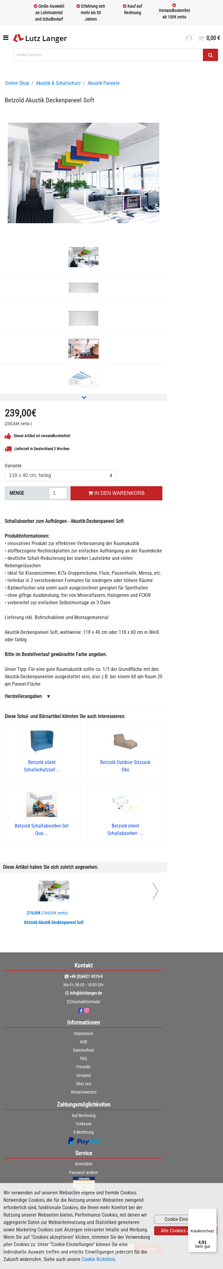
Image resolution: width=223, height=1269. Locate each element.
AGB (83, 1041)
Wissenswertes (83, 1092)
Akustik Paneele (104, 83)
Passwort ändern (83, 1172)
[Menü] (213, 1212)
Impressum (83, 1033)
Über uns (83, 1083)
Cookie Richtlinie (98, 1259)
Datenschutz (83, 1050)
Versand (83, 1075)
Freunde (83, 1066)
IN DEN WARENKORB (116, 493)
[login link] (189, 39)
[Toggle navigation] (6, 37)
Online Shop (17, 83)
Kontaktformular (86, 1001)
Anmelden (83, 1163)
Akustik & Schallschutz (58, 83)
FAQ (83, 1058)
